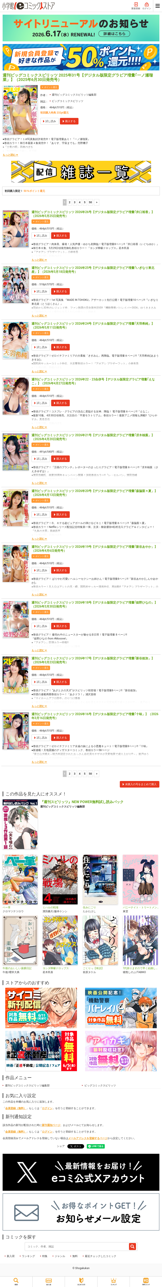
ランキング (28, 1256)
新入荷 (11, 1256)
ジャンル (60, 1256)
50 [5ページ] (90, 202)
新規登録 (135, 6)
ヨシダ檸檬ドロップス (56, 968)
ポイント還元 (50, 87)
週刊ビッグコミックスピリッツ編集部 (74, 94)
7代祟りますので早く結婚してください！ (141, 968)
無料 (75, 1256)
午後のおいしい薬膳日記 (17, 968)
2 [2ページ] (69, 202)
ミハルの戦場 (50, 907)
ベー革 (6, 907)
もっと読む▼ (10, 154)
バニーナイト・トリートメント (141, 907)
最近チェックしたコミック (100, 1256)
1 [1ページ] (64, 202)
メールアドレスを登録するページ (88, 1138)
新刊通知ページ (51, 1125)
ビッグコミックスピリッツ (67, 101)
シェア (61, 1146)
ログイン (146, 6)
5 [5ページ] (84, 202)
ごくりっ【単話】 (93, 968)
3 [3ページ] (74, 202)
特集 (44, 1256)
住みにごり (89, 907)
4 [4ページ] (79, 202)
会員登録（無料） (15, 1108)
